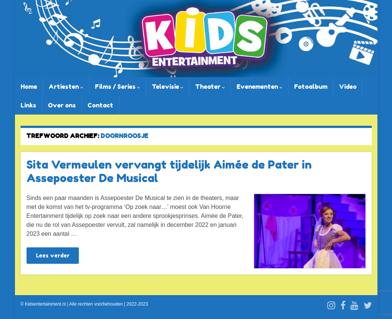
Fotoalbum (310, 86)
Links (28, 105)
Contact (100, 105)
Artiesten (66, 86)
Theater (210, 86)
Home (29, 86)
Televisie (167, 86)
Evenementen (260, 86)
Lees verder (53, 255)
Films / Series (117, 86)
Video (347, 86)
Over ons (62, 105)
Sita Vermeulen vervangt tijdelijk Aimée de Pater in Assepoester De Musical (169, 171)
